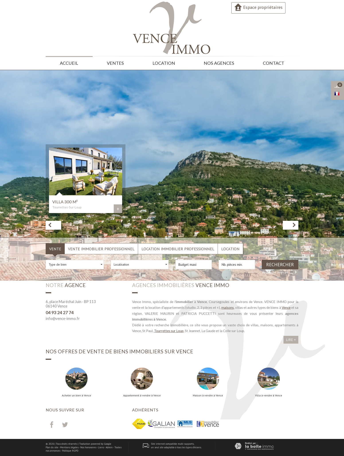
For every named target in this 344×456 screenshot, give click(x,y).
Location (163, 63)
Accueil (69, 63)
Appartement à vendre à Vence (142, 395)
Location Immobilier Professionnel (177, 248)
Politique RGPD (70, 450)
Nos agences (219, 63)
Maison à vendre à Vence (208, 395)
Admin (109, 447)
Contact (273, 63)
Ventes (115, 63)
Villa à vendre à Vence (268, 395)
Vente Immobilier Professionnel (101, 248)
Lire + (291, 339)
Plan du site (52, 447)
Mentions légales (69, 447)
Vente (55, 248)
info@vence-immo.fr (63, 318)
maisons (227, 307)
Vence (286, 307)
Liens (101, 447)
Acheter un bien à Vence (76, 395)
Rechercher (280, 265)
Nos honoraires (88, 447)
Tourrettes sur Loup (169, 331)
